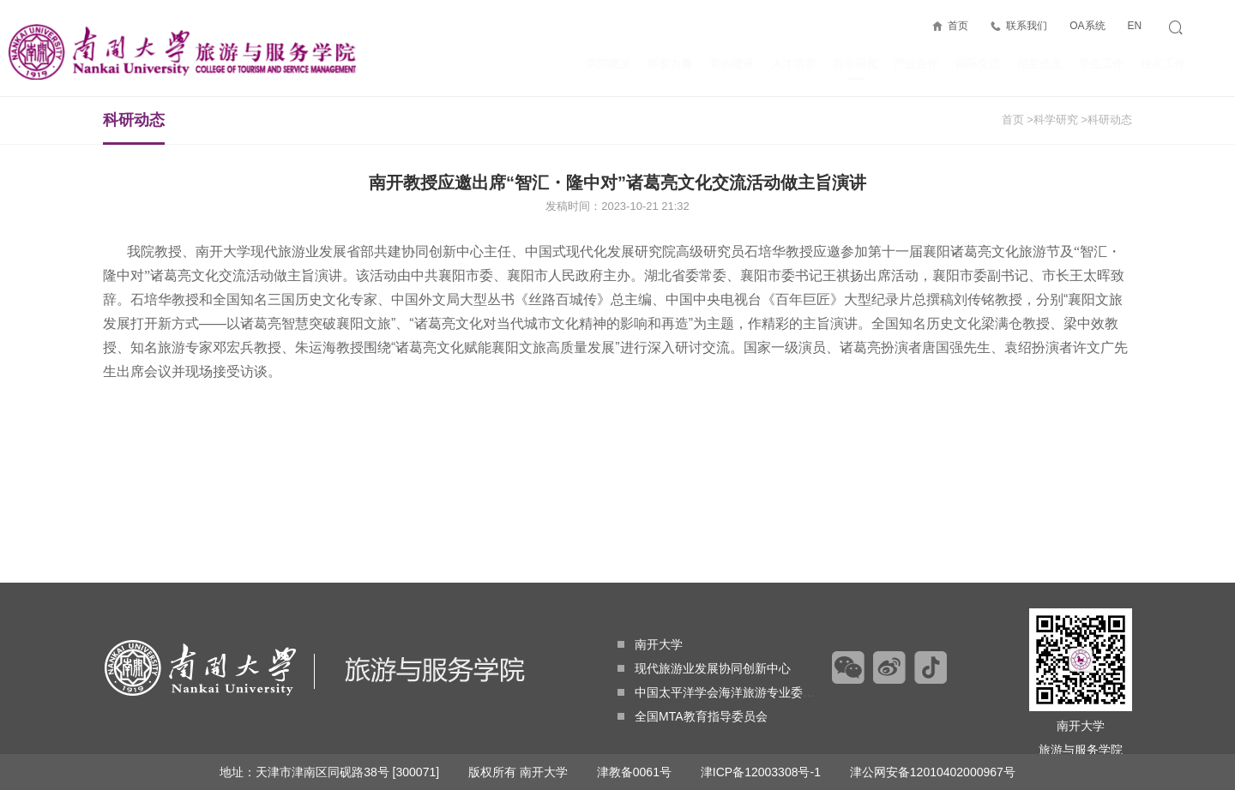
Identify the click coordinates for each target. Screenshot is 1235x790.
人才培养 (793, 63)
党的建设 (731, 63)
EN (1134, 26)
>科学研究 (1052, 119)
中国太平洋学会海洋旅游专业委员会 (722, 692)
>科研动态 (1106, 119)
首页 (958, 26)
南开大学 (650, 644)
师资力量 (670, 63)
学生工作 (1101, 63)
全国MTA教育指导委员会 (693, 716)
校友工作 (1163, 63)
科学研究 (855, 68)
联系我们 (1026, 26)
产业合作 (916, 63)
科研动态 (134, 127)
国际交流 (977, 63)
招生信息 (1039, 63)
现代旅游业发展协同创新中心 (704, 668)
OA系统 (1087, 26)
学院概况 (608, 63)
